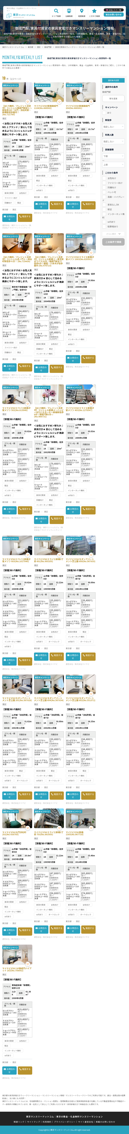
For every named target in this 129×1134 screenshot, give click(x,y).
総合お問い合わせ (114, 14)
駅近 (110, 209)
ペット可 (112, 192)
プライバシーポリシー (65, 1122)
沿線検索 (69, 16)
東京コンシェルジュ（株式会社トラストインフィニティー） (16, 226)
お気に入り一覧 (114, 10)
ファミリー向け (115, 182)
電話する (26, 216)
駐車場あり (113, 226)
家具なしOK (113, 204)
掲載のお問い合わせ (105, 1122)
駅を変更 (113, 98)
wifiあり (111, 221)
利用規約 (47, 1122)
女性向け (112, 178)
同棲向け (112, 187)
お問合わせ (11, 218)
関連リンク (19, 1122)
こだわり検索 (94, 16)
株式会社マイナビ (50, 212)
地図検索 (81, 16)
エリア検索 (56, 16)
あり (109, 112)
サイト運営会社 (85, 1122)
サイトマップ (33, 1122)
